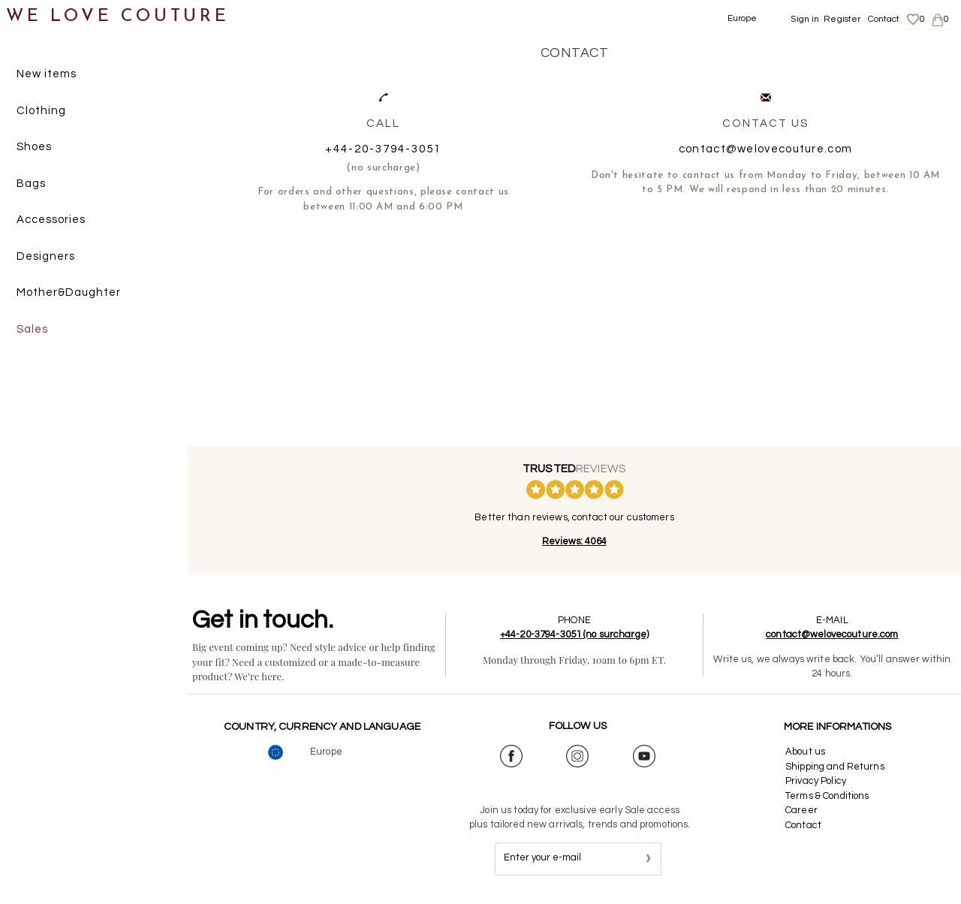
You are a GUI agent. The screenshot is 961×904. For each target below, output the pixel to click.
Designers (46, 256)
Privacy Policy (815, 781)
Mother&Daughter (69, 292)
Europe (743, 18)
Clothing (41, 110)
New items (47, 74)
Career (801, 810)
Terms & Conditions (827, 796)
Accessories (51, 219)
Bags (31, 183)
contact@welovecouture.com (766, 149)
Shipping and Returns (834, 766)
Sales (32, 329)
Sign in (805, 19)
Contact (884, 19)
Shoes (34, 146)
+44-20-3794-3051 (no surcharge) (574, 634)
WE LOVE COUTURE (117, 17)
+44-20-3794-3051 (383, 149)
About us (805, 751)
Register (842, 19)
